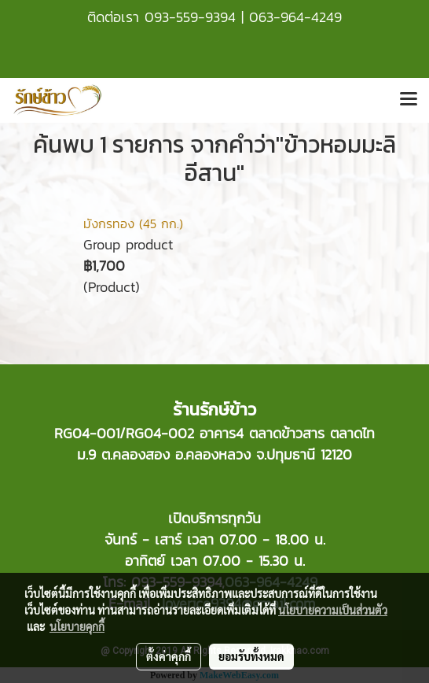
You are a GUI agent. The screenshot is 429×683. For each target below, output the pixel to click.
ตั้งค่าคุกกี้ (168, 656)
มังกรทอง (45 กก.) (133, 223)
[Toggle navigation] (408, 100)
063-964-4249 (295, 17)
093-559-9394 (190, 17)
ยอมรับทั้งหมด (251, 656)
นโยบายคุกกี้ (77, 626)
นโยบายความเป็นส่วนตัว (332, 610)
